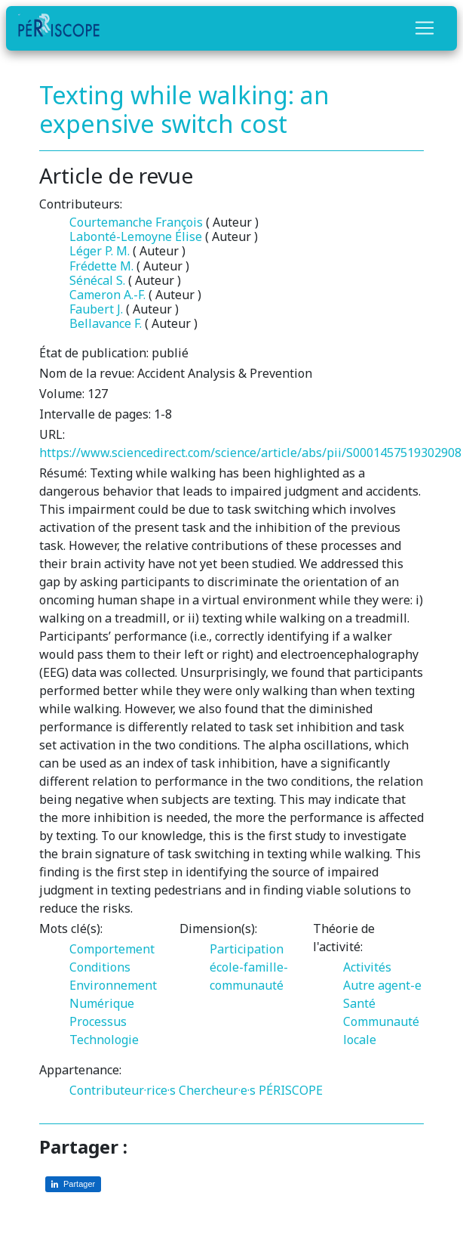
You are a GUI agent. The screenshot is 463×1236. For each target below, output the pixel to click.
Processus (98, 1021)
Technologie (104, 1039)
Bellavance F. (105, 323)
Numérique (101, 1003)
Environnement (113, 985)
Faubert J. (96, 309)
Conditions (99, 967)
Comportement (112, 949)
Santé (359, 1003)
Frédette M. (101, 266)
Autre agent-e (382, 985)
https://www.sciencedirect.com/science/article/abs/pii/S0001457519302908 (250, 452)
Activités (367, 967)
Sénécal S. (97, 280)
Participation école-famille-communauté (249, 967)
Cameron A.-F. (107, 294)
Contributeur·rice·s (122, 1090)
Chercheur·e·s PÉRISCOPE (251, 1090)
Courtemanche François (136, 222)
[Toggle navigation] (424, 28)
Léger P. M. (99, 251)
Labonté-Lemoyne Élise (135, 236)
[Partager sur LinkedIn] (73, 1184)
